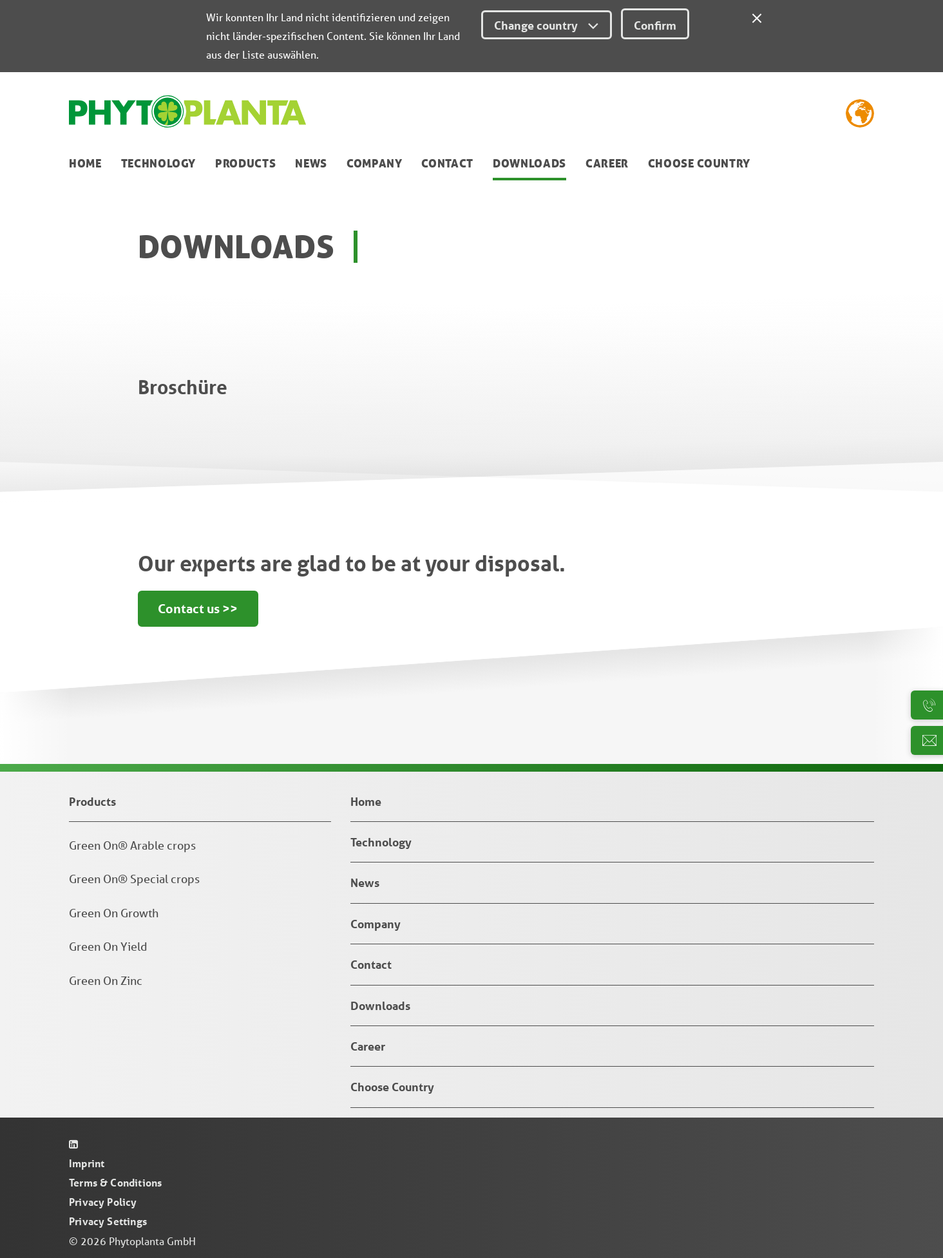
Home (85, 163)
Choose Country (699, 163)
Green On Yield (108, 946)
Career (607, 163)
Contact (447, 163)
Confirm (655, 25)
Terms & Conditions (115, 1182)
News (311, 163)
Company (375, 163)
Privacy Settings (108, 1221)
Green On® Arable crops (132, 845)
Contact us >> (198, 609)
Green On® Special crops (134, 879)
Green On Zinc (105, 980)
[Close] (757, 16)
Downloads (529, 163)
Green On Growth (113, 913)
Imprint (86, 1163)
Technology (158, 163)
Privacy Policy (103, 1201)
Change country (546, 25)
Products (245, 163)
